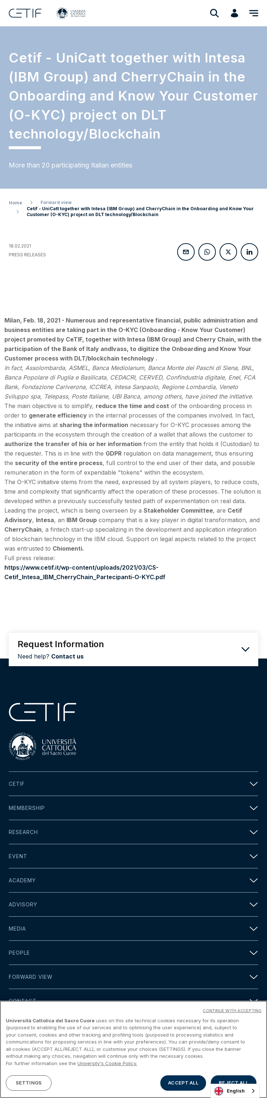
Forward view (56, 202)
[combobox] (235, 1091)
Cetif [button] (133, 783)
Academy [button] (133, 880)
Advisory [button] (133, 904)
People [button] (133, 952)
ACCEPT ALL (183, 1083)
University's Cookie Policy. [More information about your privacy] (107, 1063)
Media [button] (133, 928)
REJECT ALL (233, 1083)
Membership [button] (133, 807)
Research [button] (133, 832)
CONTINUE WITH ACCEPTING (232, 1010)
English (229, 1091)
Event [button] (133, 856)
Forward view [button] (133, 976)
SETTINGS (29, 1083)
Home (15, 202)
